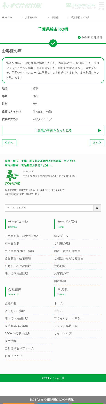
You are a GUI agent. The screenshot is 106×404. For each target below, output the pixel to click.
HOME (8, 17)
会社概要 (10, 303)
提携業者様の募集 (16, 326)
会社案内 (14, 292)
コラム (58, 311)
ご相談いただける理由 (68, 258)
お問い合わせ (13, 356)
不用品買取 (12, 243)
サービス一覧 (18, 224)
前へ (9, 142)
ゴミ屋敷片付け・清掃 (19, 251)
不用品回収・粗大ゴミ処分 (22, 236)
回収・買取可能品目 (67, 251)
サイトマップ (63, 333)
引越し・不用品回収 (18, 266)
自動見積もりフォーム (19, 348)
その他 (63, 292)
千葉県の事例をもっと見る (53, 130)
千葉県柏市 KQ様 (80, 17)
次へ (97, 142)
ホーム (58, 303)
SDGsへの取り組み (17, 333)
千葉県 (55, 17)
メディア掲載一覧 (65, 326)
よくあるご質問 (15, 311)
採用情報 (10, 341)
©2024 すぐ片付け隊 (53, 378)
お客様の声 (31, 17)
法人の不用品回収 (16, 273)
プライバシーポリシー (68, 318)
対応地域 (60, 266)
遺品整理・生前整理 (18, 258)
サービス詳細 (67, 224)
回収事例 (60, 281)
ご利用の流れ (63, 243)
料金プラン (61, 236)
